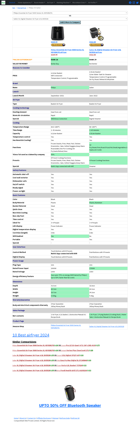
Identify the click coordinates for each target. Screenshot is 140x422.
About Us (23, 418)
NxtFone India (65, 418)
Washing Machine (63, 2)
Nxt (13, 8)
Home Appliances (24, 2)
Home (16, 418)
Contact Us (32, 418)
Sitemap (55, 418)
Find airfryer (22, 8)
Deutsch (12, 2)
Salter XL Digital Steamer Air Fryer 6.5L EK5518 (106, 326)
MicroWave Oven (78, 2)
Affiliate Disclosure (44, 418)
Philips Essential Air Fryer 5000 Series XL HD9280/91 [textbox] (33, 13)
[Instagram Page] (134, 2)
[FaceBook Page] (131, 2)
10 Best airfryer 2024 (30, 334)
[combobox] (70, 13)
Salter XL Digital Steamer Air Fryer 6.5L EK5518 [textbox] (31, 19)
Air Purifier (92, 2)
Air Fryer (50, 2)
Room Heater (39, 2)
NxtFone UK (75, 418)
